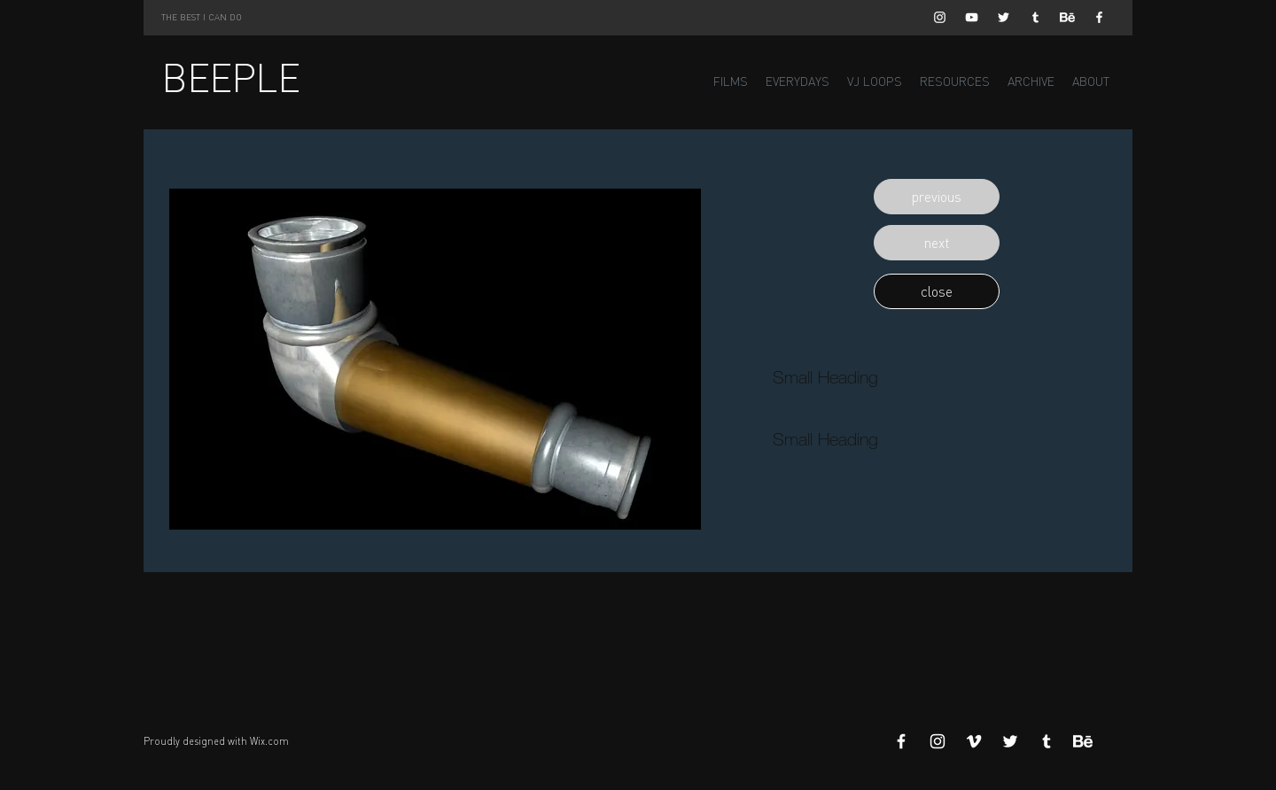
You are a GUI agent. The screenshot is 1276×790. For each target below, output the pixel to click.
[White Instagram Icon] (939, 17)
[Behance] (1067, 17)
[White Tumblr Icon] (1035, 17)
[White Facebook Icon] (1099, 17)
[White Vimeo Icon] (974, 741)
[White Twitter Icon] (1003, 17)
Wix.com (269, 741)
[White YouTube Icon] (971, 17)
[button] (937, 196)
